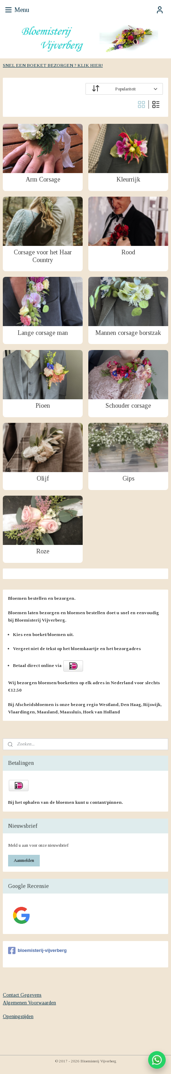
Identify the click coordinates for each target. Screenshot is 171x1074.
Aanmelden (24, 860)
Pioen (43, 405)
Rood (128, 252)
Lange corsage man (43, 332)
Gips (128, 478)
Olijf (43, 478)
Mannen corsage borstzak (128, 332)
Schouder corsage (128, 405)
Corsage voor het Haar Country (43, 256)
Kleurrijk (128, 179)
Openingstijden (18, 1016)
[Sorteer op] (124, 88)
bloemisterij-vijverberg (37, 950)
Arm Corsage (43, 179)
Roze (42, 551)
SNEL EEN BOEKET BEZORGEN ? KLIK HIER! (53, 65)
